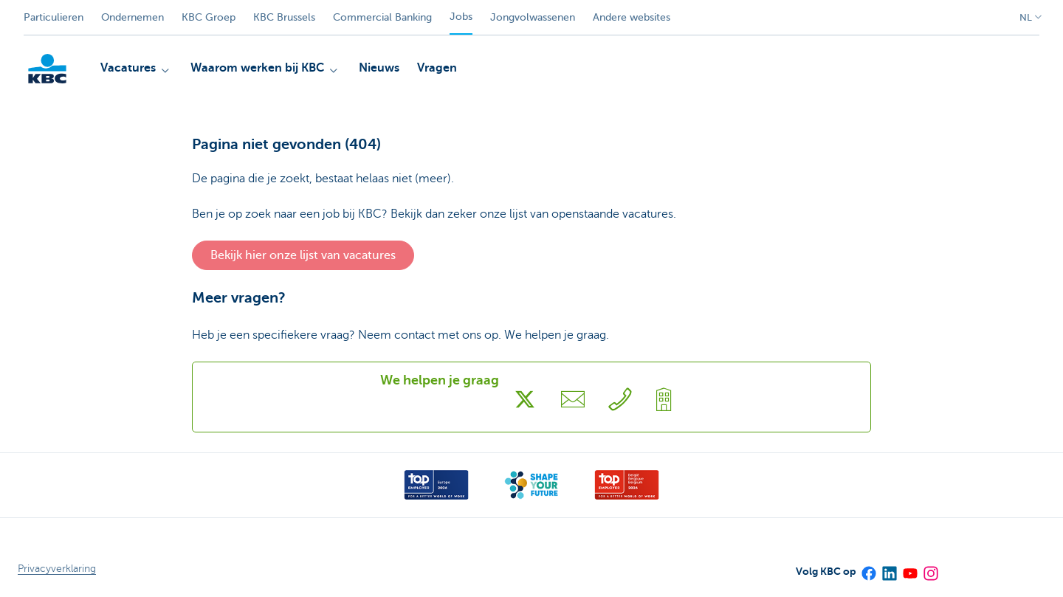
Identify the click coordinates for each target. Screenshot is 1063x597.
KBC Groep (208, 17)
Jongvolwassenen (532, 17)
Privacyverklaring (57, 568)
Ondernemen (132, 17)
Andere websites (631, 17)
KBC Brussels (284, 17)
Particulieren (53, 17)
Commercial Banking (382, 17)
